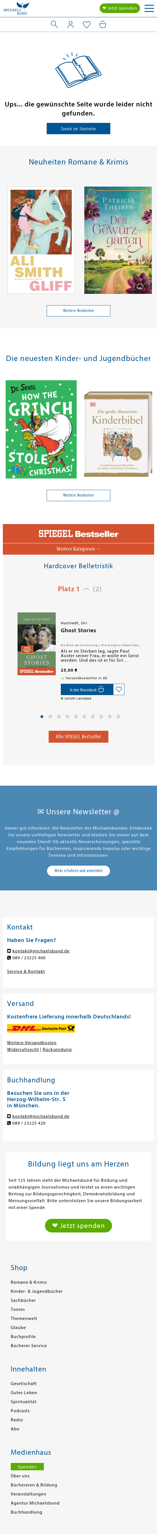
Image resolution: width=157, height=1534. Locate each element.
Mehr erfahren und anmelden (78, 870)
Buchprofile (23, 1336)
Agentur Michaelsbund (35, 1503)
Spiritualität (23, 1401)
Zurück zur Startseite (78, 128)
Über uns (20, 1476)
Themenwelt (24, 1318)
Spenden (27, 1466)
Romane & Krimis (29, 1282)
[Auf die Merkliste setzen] (118, 689)
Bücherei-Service (29, 1345)
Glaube (18, 1327)
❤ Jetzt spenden (119, 8)
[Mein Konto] (70, 24)
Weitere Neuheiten (78, 310)
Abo (15, 1429)
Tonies (18, 1309)
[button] (41, 716)
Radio (17, 1419)
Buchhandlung (26, 1512)
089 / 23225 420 (29, 1123)
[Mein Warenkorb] (103, 24)
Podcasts (20, 1410)
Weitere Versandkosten (32, 1042)
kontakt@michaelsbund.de (41, 951)
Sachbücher (23, 1300)
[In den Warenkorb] (87, 689)
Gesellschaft (24, 1383)
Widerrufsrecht (23, 1049)
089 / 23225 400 (29, 957)
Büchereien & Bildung (34, 1485)
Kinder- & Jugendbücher (37, 1291)
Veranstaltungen (28, 1494)
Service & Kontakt (26, 971)
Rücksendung (57, 1049)
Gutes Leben (24, 1392)
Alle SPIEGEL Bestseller (78, 736)
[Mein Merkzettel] (87, 25)
